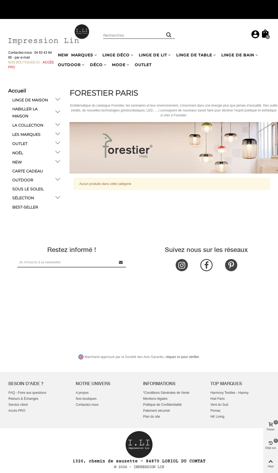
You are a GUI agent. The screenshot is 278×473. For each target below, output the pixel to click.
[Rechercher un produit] (168, 34)
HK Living (217, 416)
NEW (63, 55)
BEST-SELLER (25, 207)
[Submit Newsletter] (121, 262)
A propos (82, 393)
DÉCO (96, 64)
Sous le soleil (28, 189)
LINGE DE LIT (153, 55)
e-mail (25, 57)
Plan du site (151, 416)
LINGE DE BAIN (237, 55)
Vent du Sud (219, 405)
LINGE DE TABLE (194, 55)
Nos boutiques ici (24, 62)
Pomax (215, 411)
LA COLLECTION (27, 125)
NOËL (17, 153)
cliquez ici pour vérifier (182, 357)
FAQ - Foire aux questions (27, 393)
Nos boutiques (86, 399)
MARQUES (82, 55)
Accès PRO (16, 411)
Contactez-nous (87, 405)
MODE (118, 64)
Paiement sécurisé (156, 411)
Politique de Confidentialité (162, 405)
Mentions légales (155, 399)
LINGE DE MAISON (30, 100)
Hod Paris (217, 399)
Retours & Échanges (23, 399)
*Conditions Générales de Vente (166, 393)
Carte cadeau (27, 171)
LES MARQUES (26, 134)
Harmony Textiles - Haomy (229, 393)
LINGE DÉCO (115, 55)
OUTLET (143, 64)
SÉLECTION (23, 198)
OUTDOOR (69, 64)
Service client (18, 405)
